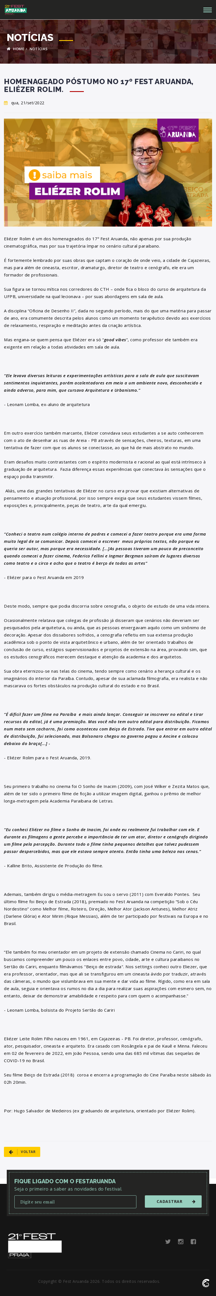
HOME (15, 48)
